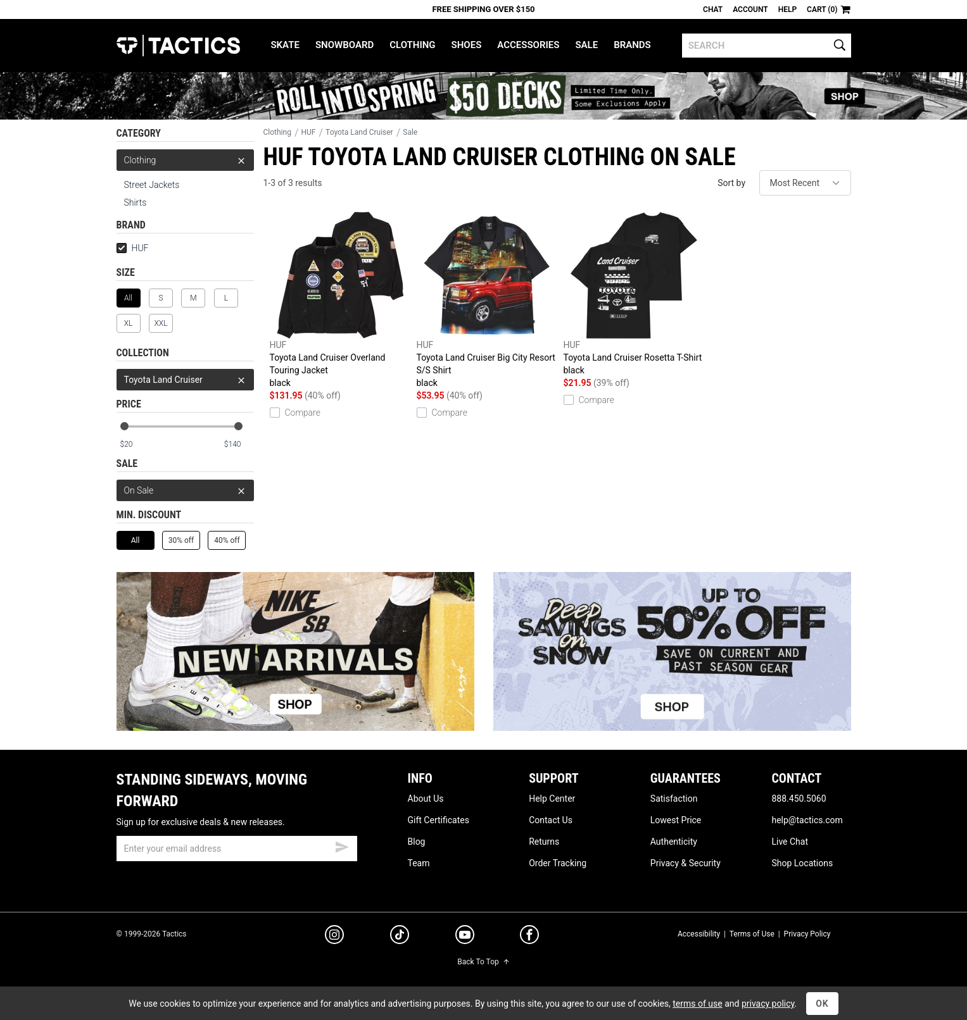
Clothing (412, 45)
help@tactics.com (806, 820)
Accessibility (699, 934)
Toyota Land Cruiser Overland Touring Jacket (340, 300)
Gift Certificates (438, 820)
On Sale (185, 490)
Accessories (528, 45)
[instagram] (334, 936)
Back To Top (483, 961)
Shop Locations (802, 863)
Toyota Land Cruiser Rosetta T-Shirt (634, 294)
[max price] (239, 444)
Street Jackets (152, 185)
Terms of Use (752, 934)
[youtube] (464, 937)
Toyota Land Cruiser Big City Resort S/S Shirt (487, 300)
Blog (417, 842)
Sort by (731, 183)
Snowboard (344, 45)
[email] (237, 848)
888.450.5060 (798, 798)
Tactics (178, 45)
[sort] (805, 183)
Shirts (135, 202)
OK (822, 1003)
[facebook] (529, 937)
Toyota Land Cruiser (185, 379)
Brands (632, 45)
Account (750, 9)
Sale (586, 45)
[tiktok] (399, 936)
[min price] (134, 444)
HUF (133, 248)
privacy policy (768, 1003)
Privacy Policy (807, 934)
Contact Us (550, 820)
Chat (713, 9)
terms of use (697, 1003)
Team (419, 863)
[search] (766, 46)
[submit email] (342, 845)
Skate (284, 45)
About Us (426, 798)
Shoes (467, 45)
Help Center (552, 798)
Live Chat (789, 842)
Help (787, 9)
